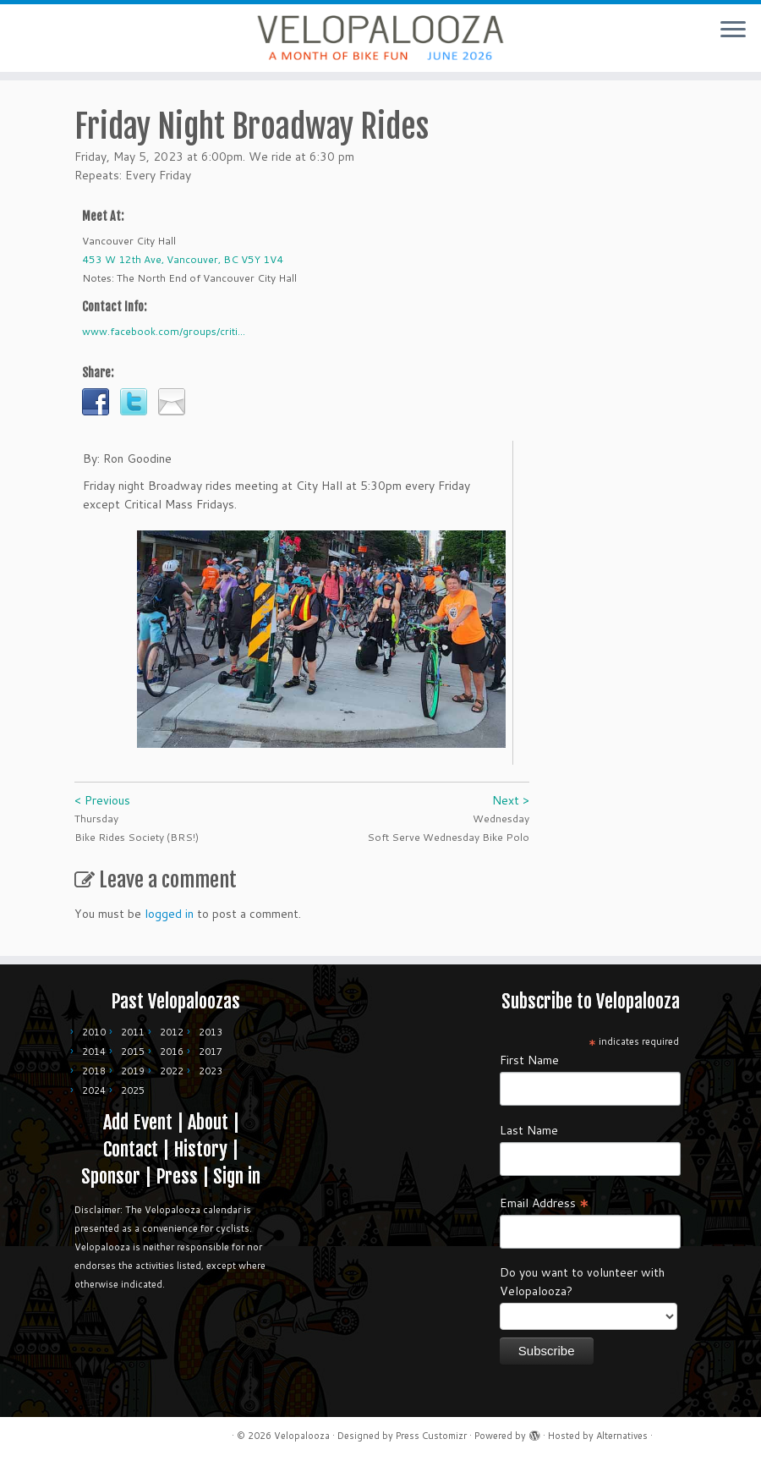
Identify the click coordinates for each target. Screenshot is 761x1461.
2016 (171, 1051)
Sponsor (110, 1176)
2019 (133, 1071)
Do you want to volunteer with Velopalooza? (582, 1281)
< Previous (102, 800)
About (208, 1122)
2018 (94, 1071)
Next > (510, 800)
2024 (94, 1090)
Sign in (236, 1176)
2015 (133, 1051)
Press (177, 1176)
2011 (133, 1032)
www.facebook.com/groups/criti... (163, 331)
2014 (94, 1051)
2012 (171, 1032)
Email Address (544, 1202)
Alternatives (622, 1435)
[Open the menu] (733, 30)
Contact (130, 1149)
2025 (133, 1090)
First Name (529, 1060)
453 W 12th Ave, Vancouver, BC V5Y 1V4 (182, 259)
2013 (210, 1032)
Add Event (137, 1122)
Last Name (529, 1130)
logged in (169, 913)
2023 (210, 1071)
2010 (94, 1032)
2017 (210, 1051)
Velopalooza (302, 1435)
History (200, 1149)
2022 (171, 1071)
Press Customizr (431, 1435)
